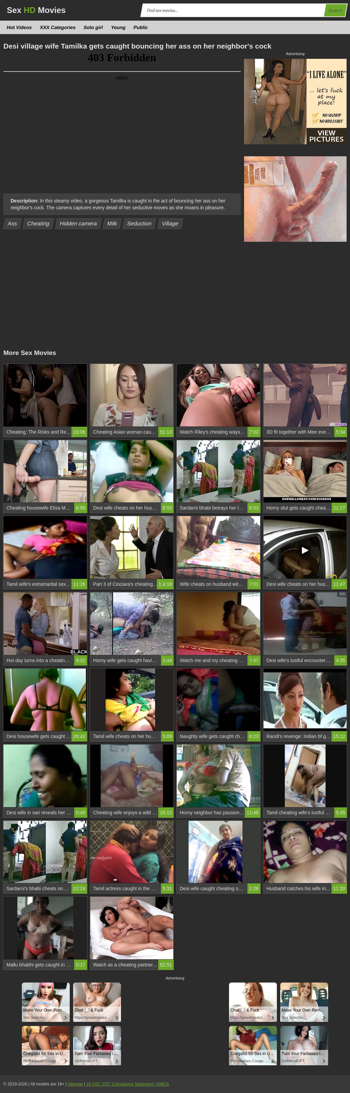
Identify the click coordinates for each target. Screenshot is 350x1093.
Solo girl (93, 27)
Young (118, 27)
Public (141, 27)
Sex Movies (36, 10)
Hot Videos (19, 27)
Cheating (38, 223)
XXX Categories (57, 27)
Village (170, 223)
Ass (13, 223)
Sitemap (75, 1084)
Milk (112, 223)
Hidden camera (78, 223)
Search (335, 10)
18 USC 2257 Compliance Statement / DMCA (127, 1084)
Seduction (139, 223)
